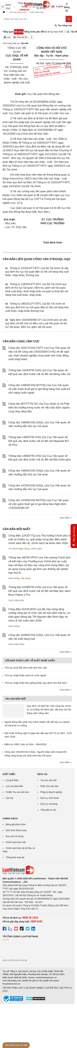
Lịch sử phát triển (14, 786)
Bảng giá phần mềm (16, 824)
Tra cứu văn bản (48, 780)
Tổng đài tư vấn (48, 810)
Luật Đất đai (51, 987)
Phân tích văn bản (49, 786)
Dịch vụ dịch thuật (49, 798)
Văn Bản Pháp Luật (12, 987)
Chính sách (36, 548)
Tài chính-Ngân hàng (18, 548)
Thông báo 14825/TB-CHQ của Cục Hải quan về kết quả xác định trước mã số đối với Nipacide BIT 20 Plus (38, 441)
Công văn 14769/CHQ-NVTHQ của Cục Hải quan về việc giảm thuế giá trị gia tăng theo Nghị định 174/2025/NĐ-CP (38, 504)
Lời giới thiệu (12, 780)
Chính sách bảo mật (16, 842)
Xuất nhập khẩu (16, 600)
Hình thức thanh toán (16, 830)
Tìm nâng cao (63, 25)
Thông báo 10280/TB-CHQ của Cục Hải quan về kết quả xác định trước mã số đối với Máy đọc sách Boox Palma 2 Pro (39, 591)
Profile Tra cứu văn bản (17, 792)
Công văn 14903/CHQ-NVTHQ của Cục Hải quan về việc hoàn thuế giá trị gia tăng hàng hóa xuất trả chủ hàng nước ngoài (39, 389)
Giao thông (13, 578)
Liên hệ (9, 798)
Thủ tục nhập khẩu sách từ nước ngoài (25, 675)
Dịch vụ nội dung (49, 804)
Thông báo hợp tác (15, 857)
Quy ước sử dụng (14, 836)
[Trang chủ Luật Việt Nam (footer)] (37, 870)
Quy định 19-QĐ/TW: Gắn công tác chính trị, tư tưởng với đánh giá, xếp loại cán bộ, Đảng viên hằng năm (49, 709)
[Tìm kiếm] (69, 19)
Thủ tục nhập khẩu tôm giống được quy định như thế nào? (35, 682)
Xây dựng (25, 578)
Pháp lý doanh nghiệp (51, 792)
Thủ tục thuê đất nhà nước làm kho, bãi (25, 667)
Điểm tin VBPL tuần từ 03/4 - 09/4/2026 (25, 744)
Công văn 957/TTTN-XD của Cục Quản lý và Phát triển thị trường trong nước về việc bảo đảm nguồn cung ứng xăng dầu (39, 407)
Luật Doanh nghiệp (33, 987)
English (56, 6)
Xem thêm (66, 517)
